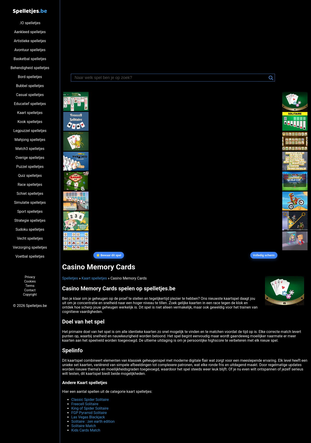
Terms (29, 286)
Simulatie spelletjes (30, 202)
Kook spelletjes (29, 121)
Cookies (30, 281)
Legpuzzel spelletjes (29, 130)
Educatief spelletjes (30, 104)
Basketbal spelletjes (30, 59)
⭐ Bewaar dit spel (108, 255)
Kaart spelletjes (30, 113)
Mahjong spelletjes (29, 139)
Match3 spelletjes (29, 148)
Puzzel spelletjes (30, 166)
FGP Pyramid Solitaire (89, 413)
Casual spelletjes (30, 95)
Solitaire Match (83, 426)
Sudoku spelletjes (29, 229)
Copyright (30, 294)
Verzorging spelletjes (30, 247)
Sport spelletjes (30, 211)
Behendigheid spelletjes (30, 68)
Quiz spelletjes (30, 175)
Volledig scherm (264, 255)
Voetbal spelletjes (29, 256)
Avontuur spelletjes (30, 50)
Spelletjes (70, 278)
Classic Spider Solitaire (90, 399)
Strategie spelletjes (29, 220)
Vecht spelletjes (30, 238)
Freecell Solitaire (84, 404)
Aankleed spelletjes (30, 32)
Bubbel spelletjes (30, 86)
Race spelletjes (29, 184)
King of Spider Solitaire (90, 408)
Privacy (30, 277)
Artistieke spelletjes (30, 41)
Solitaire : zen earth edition (93, 421)
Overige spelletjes (29, 157)
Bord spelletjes (30, 77)
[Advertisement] (185, 34)
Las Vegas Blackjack (88, 417)
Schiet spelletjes (30, 193)
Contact (30, 290)
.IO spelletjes (29, 23)
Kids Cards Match (85, 430)
